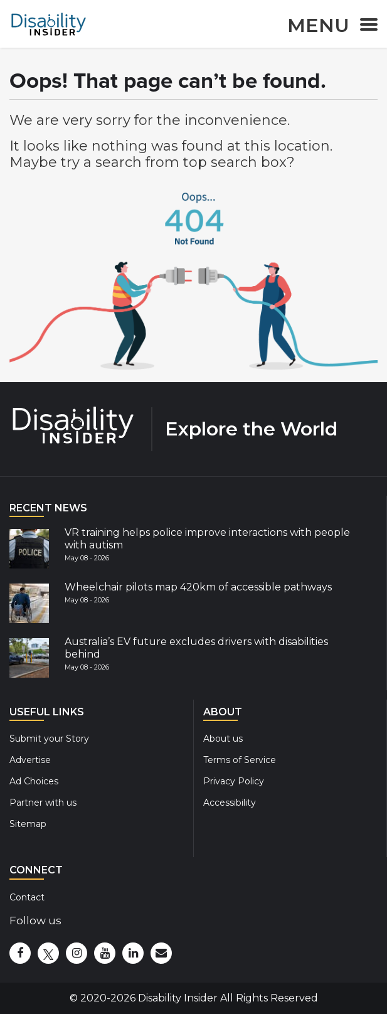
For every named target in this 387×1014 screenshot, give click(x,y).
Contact (27, 897)
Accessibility (229, 802)
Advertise (30, 760)
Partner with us (43, 802)
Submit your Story (49, 738)
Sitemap (27, 824)
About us (223, 738)
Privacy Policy (233, 781)
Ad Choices (33, 781)
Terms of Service (239, 760)
